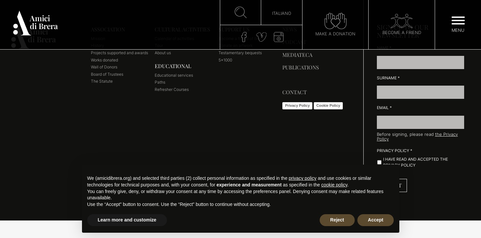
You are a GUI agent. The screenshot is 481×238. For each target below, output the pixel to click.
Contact (294, 92)
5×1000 (225, 60)
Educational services (174, 75)
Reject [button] (337, 219)
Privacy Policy (297, 105)
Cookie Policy (328, 105)
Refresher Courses (172, 89)
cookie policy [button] (334, 184)
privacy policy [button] (302, 178)
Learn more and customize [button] (127, 219)
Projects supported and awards (119, 52)
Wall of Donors (104, 66)
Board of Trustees (107, 74)
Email (384, 107)
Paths (160, 82)
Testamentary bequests (240, 52)
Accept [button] (375, 219)
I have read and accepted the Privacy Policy (415, 162)
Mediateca (297, 54)
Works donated (104, 60)
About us (163, 52)
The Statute (102, 81)
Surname (388, 77)
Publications (300, 67)
